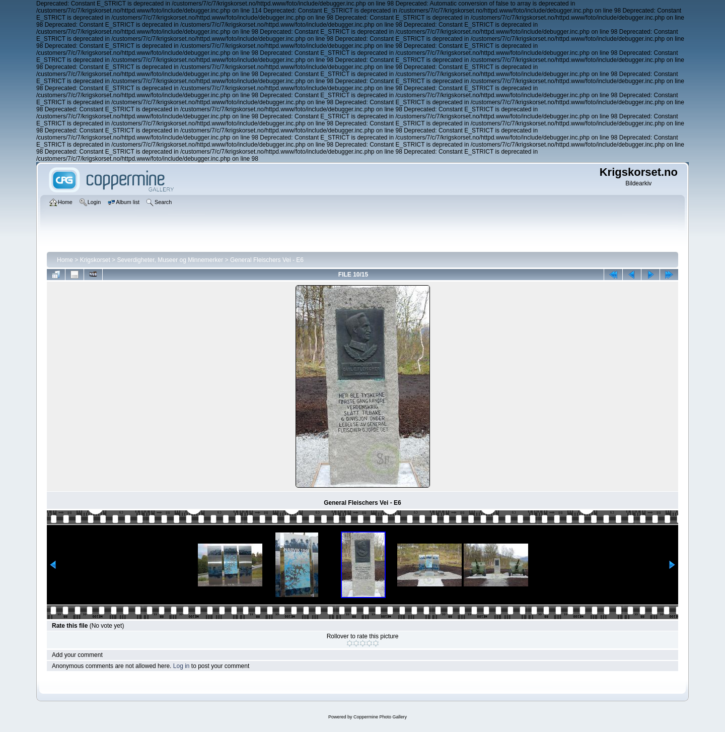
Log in (181, 666)
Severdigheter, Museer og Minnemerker (170, 259)
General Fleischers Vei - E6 (267, 259)
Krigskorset (95, 259)
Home (65, 259)
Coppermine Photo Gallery (380, 716)
